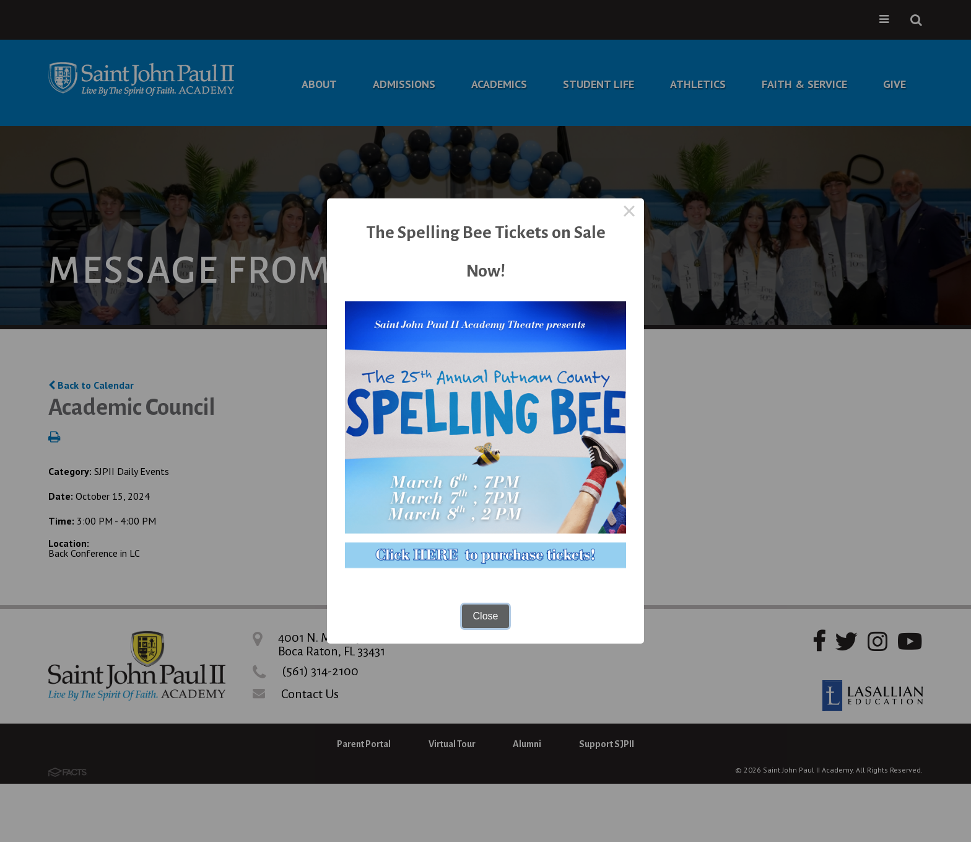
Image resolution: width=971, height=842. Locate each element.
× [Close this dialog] (629, 213)
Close (486, 616)
